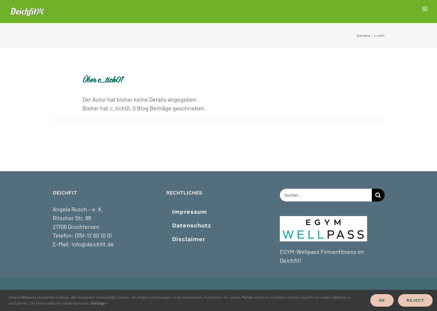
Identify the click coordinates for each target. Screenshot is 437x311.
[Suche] (378, 195)
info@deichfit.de (93, 244)
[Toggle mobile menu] (425, 9)
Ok (382, 300)
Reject (415, 300)
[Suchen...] (326, 195)
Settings (99, 303)
